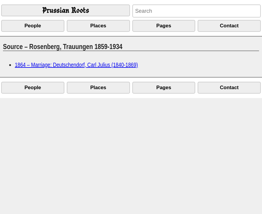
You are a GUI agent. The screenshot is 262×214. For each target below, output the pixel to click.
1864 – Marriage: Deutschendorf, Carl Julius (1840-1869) (76, 64)
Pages (163, 26)
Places (98, 26)
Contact (229, 26)
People (33, 26)
